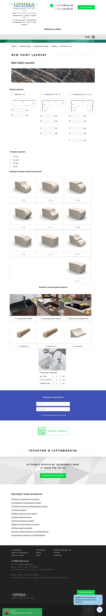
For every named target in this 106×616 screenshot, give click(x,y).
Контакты (58, 555)
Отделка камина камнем (21, 528)
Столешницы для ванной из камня (26, 503)
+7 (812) (64, 9)
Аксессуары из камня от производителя (28, 535)
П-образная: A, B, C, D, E (82, 94)
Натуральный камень (41, 46)
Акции (38, 553)
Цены (38, 555)
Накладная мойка (24, 319)
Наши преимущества (62, 550)
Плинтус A (24, 346)
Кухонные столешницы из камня (25, 499)
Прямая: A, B (19, 94)
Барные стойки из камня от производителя (30, 532)
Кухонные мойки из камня (22, 521)
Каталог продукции (19, 553)
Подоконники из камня (21, 517)
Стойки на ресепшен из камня (24, 514)
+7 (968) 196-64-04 (53, 468)
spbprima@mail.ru (25, 564)
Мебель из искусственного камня (25, 524)
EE (78, 227)
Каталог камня (25, 46)
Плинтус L (79, 346)
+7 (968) (64, 5)
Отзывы (57, 553)
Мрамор (54, 46)
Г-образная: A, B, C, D (51, 94)
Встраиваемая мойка (52, 319)
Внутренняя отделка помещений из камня (29, 506)
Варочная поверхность (79, 319)
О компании (16, 550)
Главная (14, 46)
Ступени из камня (18, 510)
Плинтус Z (51, 346)
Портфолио (41, 550)
